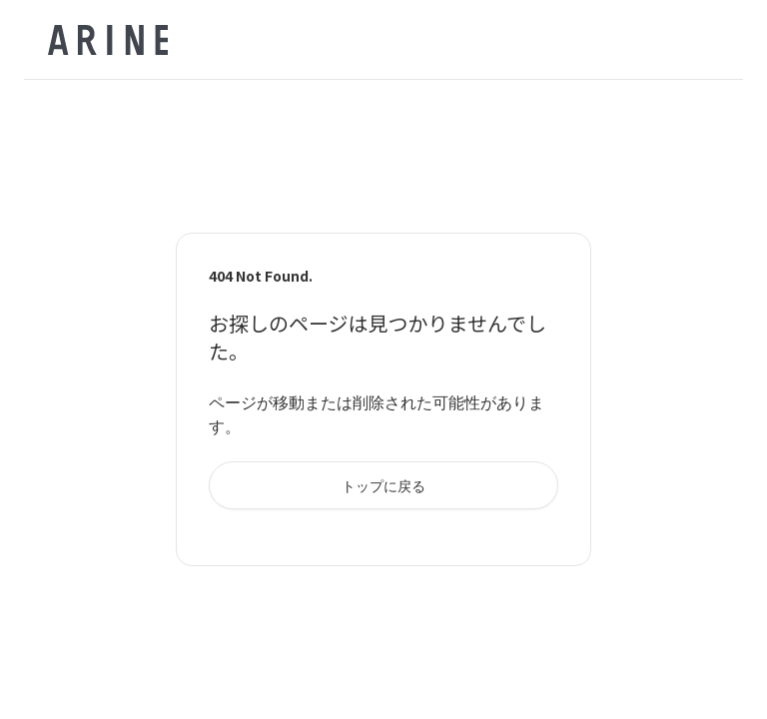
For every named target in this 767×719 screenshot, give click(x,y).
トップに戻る (383, 485)
